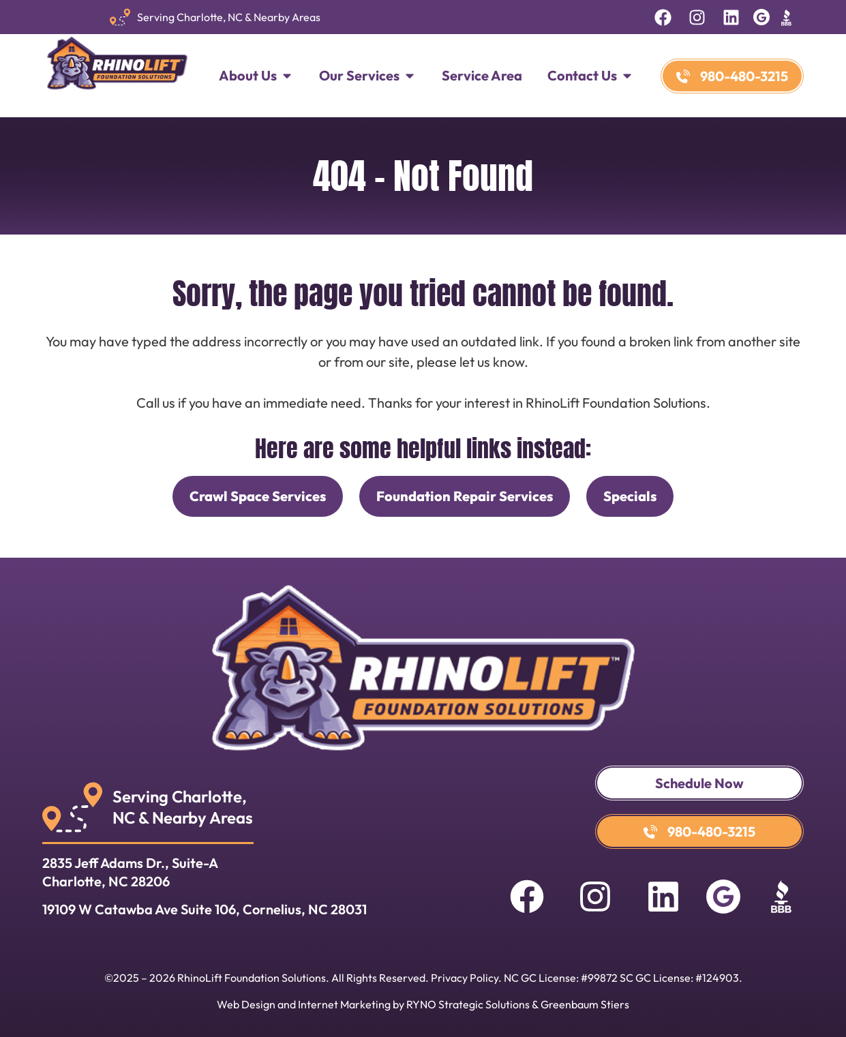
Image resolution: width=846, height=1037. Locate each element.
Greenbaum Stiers (585, 1004)
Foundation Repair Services (464, 496)
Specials (629, 496)
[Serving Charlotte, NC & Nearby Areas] (120, 17)
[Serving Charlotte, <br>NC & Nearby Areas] (72, 807)
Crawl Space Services (258, 496)
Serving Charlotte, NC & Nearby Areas (228, 17)
